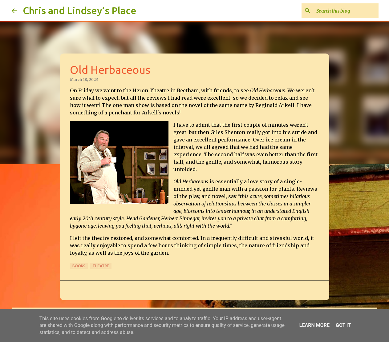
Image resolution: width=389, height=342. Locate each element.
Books (78, 266)
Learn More (314, 325)
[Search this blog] (346, 10)
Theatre (100, 266)
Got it (343, 325)
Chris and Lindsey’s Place (79, 10)
